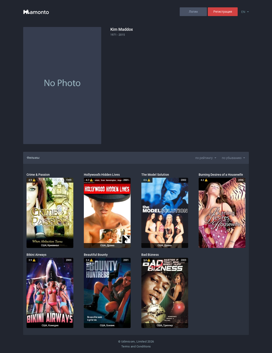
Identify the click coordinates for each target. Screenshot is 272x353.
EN (243, 11)
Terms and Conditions (136, 346)
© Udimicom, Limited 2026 (136, 341)
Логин (193, 11)
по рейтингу (204, 158)
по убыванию (231, 158)
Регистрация (222, 11)
